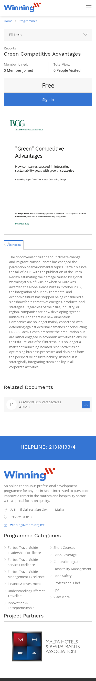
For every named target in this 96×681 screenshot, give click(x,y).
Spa (56, 589)
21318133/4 (62, 447)
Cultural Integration (68, 561)
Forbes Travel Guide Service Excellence (23, 562)
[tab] (14, 244)
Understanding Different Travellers (26, 593)
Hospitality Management (72, 568)
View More (62, 597)
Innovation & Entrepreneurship (21, 605)
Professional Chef (67, 583)
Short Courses (64, 547)
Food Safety (63, 575)
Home (8, 21)
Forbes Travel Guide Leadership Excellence (24, 550)
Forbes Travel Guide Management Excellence (26, 574)
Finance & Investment (24, 583)
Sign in (48, 99)
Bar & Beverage (65, 554)
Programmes (28, 21)
